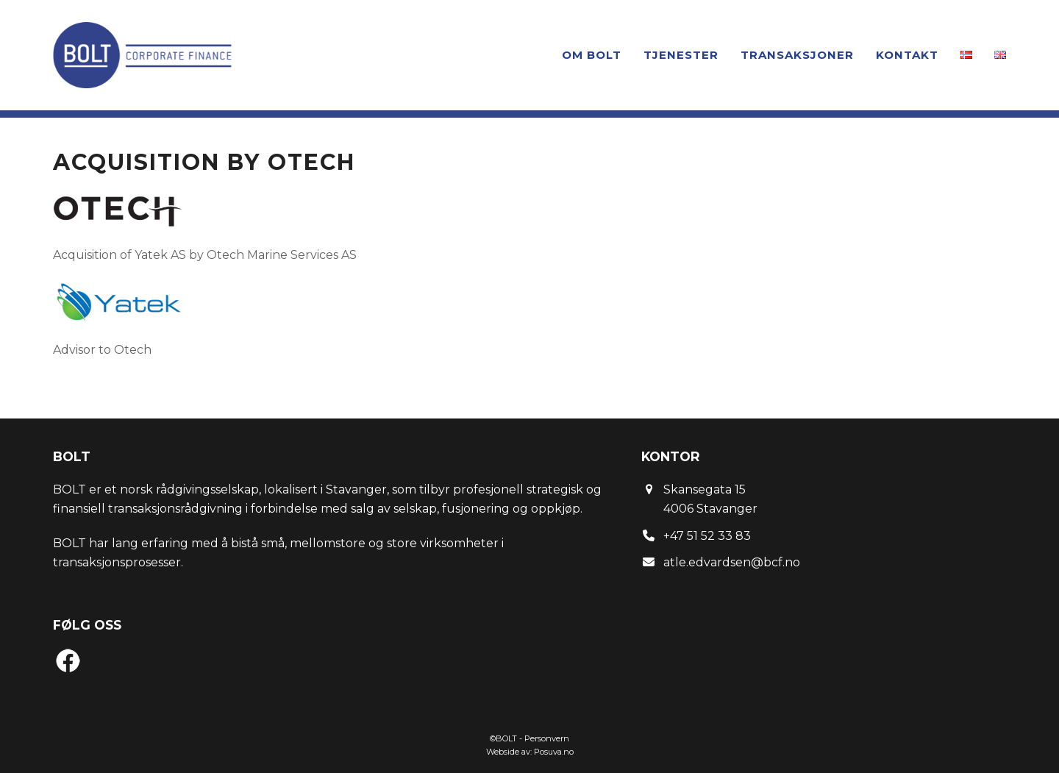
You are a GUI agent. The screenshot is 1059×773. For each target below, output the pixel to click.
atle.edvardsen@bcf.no (731, 562)
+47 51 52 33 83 (707, 536)
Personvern (546, 738)
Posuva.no (554, 752)
